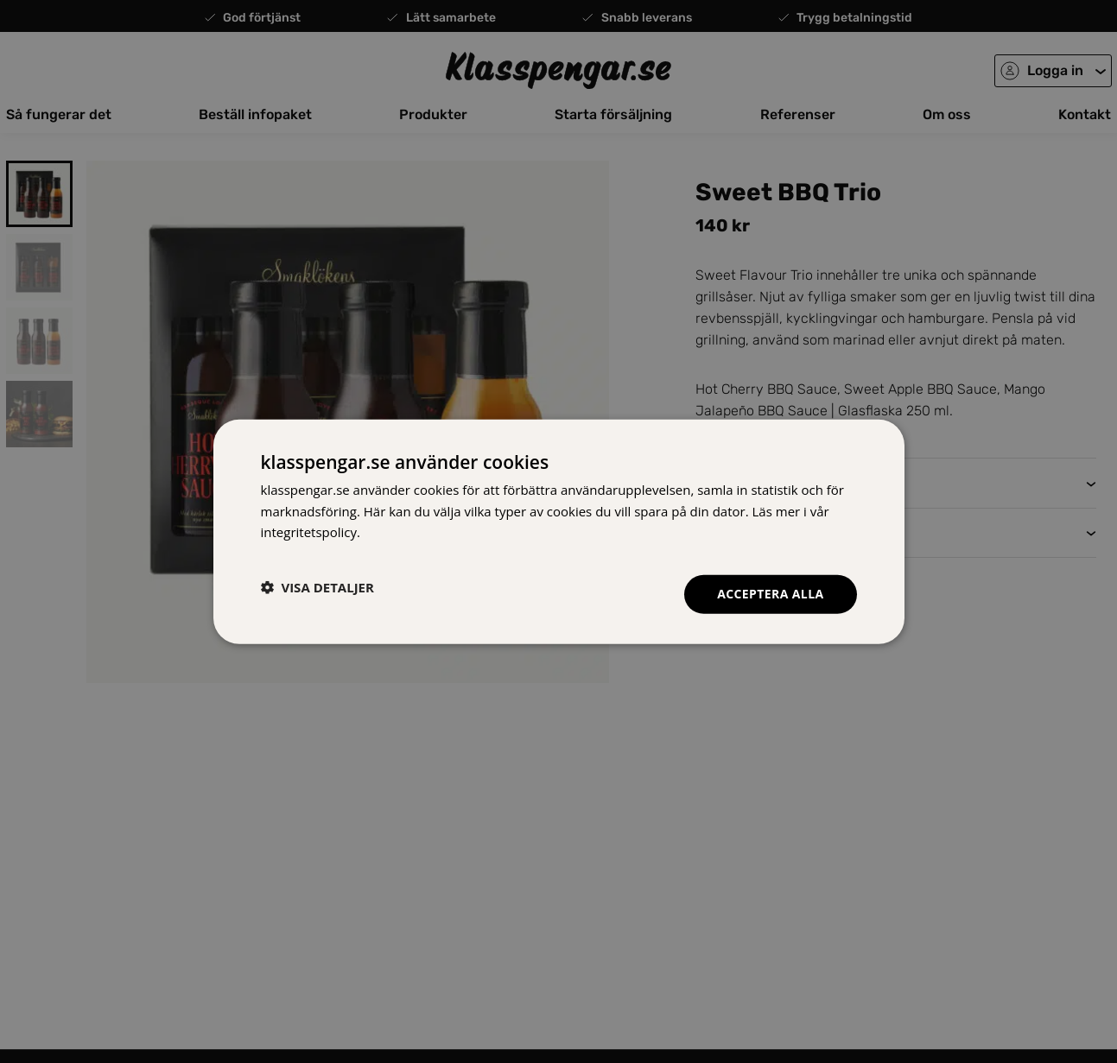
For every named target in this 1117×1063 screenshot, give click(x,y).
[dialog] (558, 531)
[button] (317, 587)
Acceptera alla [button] (770, 593)
